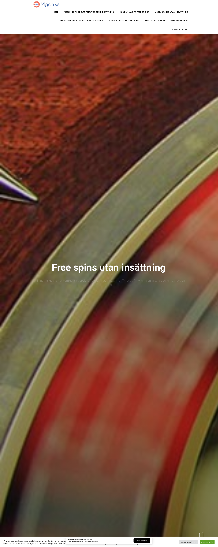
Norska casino (180, 30)
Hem (56, 12)
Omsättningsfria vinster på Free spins (81, 21)
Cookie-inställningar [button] (189, 542)
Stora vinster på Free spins (123, 21)
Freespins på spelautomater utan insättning (89, 12)
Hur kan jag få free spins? (134, 12)
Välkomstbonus (179, 21)
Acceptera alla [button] (207, 542)
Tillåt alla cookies (142, 540)
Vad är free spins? (155, 21)
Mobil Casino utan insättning (171, 12)
